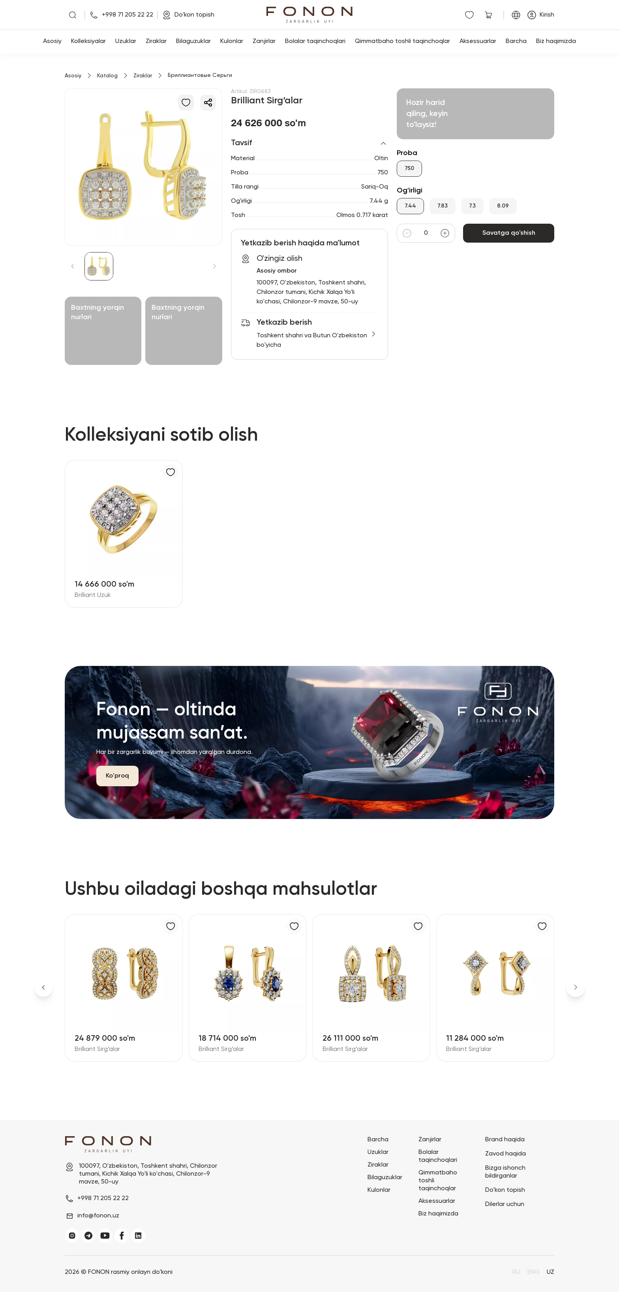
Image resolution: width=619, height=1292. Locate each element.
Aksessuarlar (478, 41)
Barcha (516, 41)
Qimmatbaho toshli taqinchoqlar (402, 41)
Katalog (107, 76)
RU (516, 1272)
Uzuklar (125, 41)
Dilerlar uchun (504, 1204)
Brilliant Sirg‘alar (97, 1049)
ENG (533, 1272)
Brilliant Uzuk (93, 595)
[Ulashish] (208, 102)
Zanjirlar (264, 41)
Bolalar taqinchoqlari (315, 41)
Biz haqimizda (556, 41)
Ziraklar (156, 41)
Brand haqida (505, 1140)
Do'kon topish (505, 1190)
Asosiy (52, 41)
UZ (550, 1272)
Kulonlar (231, 41)
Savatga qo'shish (508, 233)
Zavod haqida (505, 1154)
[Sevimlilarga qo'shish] (186, 102)
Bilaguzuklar (193, 41)
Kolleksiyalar (88, 41)
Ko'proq (117, 776)
